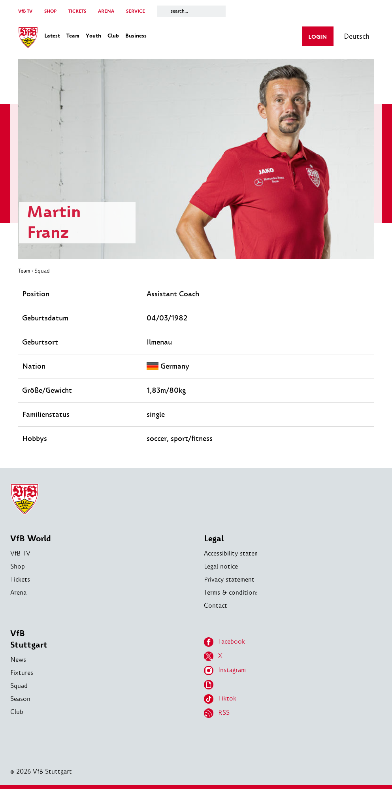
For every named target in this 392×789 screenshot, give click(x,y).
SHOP (50, 11)
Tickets (20, 579)
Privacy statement (229, 579)
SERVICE (135, 11)
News (18, 659)
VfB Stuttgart (28, 639)
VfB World (30, 538)
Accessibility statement (236, 553)
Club (16, 712)
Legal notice (221, 566)
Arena (18, 592)
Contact (215, 605)
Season (20, 699)
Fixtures (21, 672)
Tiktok (220, 699)
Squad (42, 270)
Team (24, 270)
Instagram (225, 670)
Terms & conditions (231, 592)
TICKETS (77, 11)
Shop (17, 566)
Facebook (224, 642)
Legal (214, 538)
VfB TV (25, 11)
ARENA (106, 11)
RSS (217, 713)
